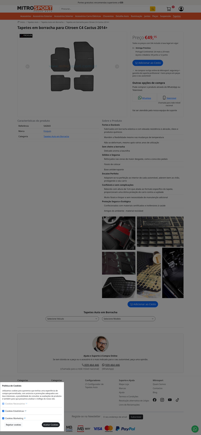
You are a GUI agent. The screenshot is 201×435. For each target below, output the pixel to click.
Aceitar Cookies (50, 424)
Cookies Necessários (16, 403)
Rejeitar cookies (13, 424)
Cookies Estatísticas (16, 411)
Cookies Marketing (15, 418)
